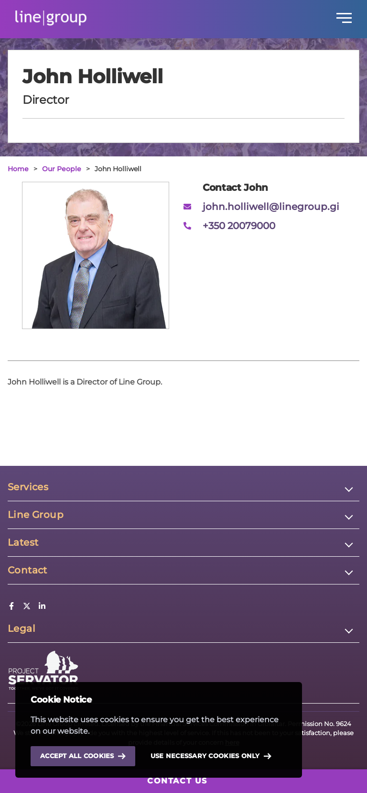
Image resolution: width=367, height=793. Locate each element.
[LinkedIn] (42, 607)
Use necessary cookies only (211, 756)
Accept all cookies (83, 756)
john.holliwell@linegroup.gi (271, 206)
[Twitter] (27, 607)
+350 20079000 (239, 225)
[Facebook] (11, 607)
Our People (61, 169)
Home (18, 169)
